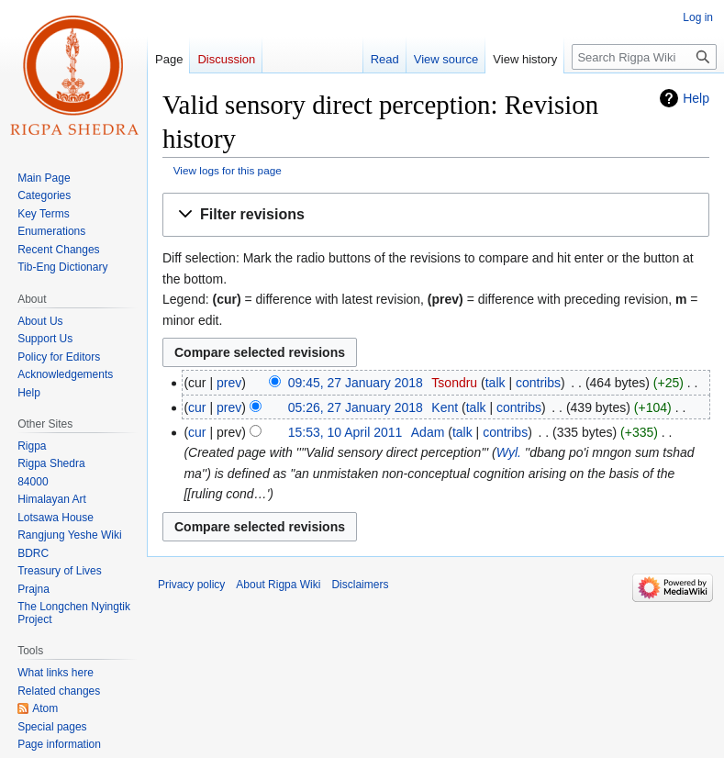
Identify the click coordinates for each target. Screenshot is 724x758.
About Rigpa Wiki (278, 584)
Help (696, 98)
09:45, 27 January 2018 (355, 382)
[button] (436, 215)
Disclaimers (359, 584)
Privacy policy (191, 584)
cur (197, 407)
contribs (538, 382)
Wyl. (508, 452)
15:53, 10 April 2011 (345, 432)
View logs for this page (227, 170)
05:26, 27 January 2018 (355, 407)
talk (495, 382)
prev (229, 382)
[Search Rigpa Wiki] (644, 57)
